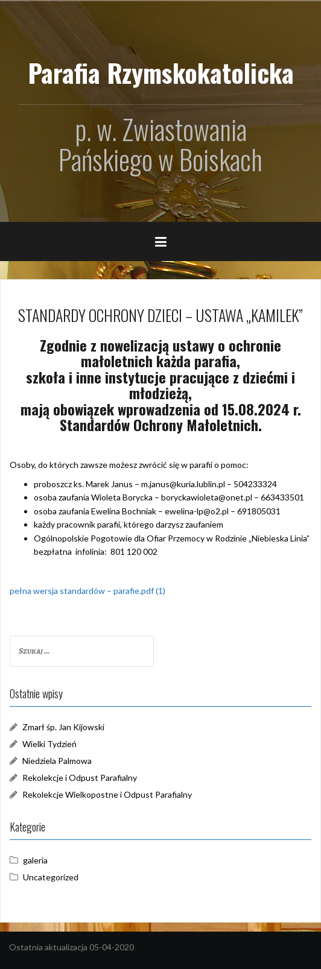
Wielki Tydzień (49, 744)
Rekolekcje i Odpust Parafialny (79, 777)
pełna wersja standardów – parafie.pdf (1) (87, 591)
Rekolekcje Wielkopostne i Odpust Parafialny (107, 794)
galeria (35, 860)
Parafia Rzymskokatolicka (161, 72)
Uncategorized (50, 877)
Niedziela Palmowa (57, 761)
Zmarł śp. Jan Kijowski (63, 727)
